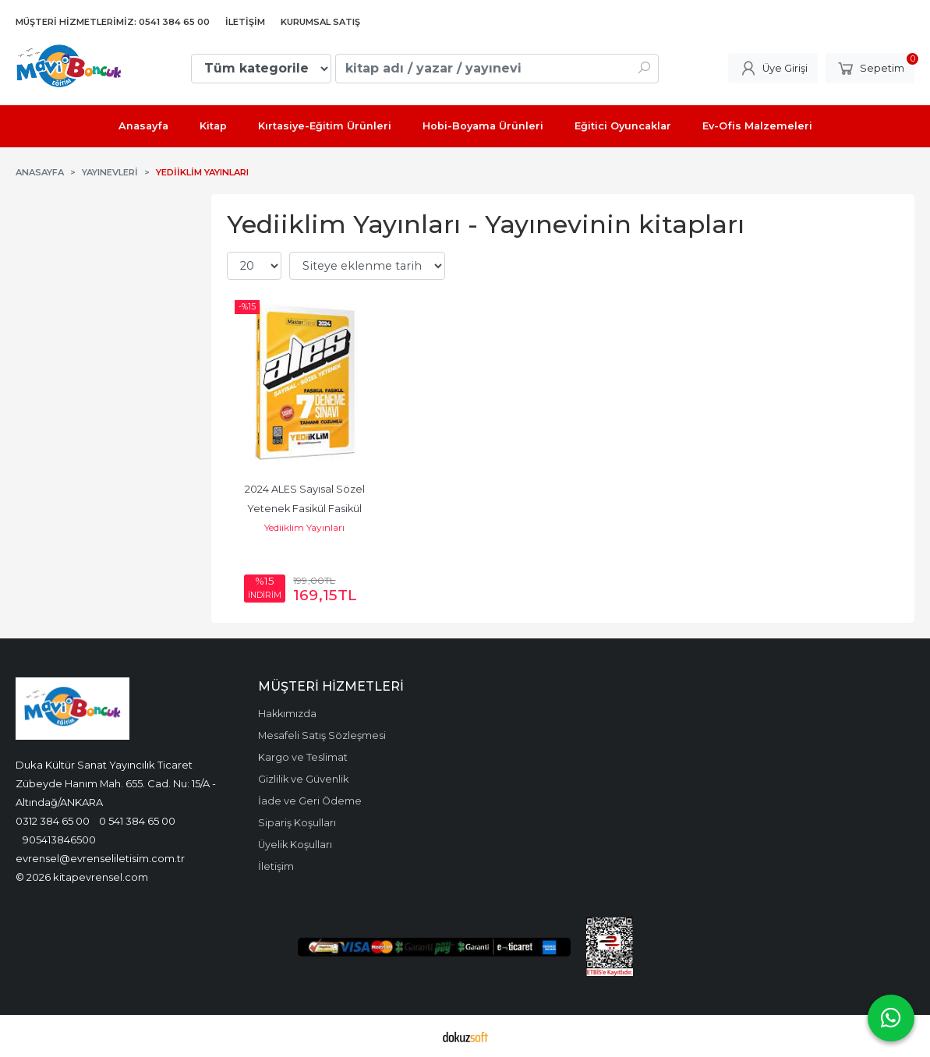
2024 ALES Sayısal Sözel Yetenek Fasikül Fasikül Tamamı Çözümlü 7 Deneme (304, 508)
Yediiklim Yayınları (304, 527)
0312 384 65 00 (53, 821)
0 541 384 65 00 (137, 821)
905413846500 (59, 839)
